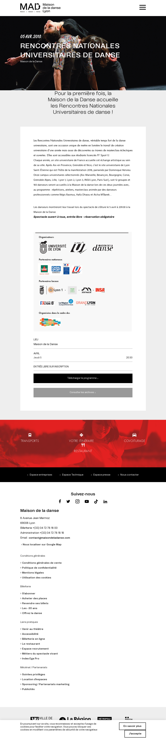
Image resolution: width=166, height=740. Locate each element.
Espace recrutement (35, 649)
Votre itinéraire (81, 441)
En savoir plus (132, 726)
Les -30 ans (29, 608)
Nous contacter (129, 475)
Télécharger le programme (82, 378)
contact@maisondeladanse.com (49, 538)
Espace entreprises (41, 475)
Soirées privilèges (33, 674)
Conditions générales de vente (42, 563)
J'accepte (135, 733)
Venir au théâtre (32, 629)
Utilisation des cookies (36, 577)
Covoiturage (134, 441)
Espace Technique (72, 475)
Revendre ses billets (35, 603)
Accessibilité (30, 634)
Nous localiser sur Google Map (42, 544)
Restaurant (83, 451)
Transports (30, 441)
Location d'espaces (34, 679)
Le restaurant (31, 644)
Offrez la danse (32, 613)
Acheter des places (34, 598)
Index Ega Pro (30, 658)
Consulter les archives (82, 392)
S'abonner (28, 593)
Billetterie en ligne (33, 639)
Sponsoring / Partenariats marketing (45, 684)
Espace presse (101, 475)
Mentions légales (33, 573)
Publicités (28, 689)
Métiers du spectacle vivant (40, 653)
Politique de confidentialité (39, 568)
